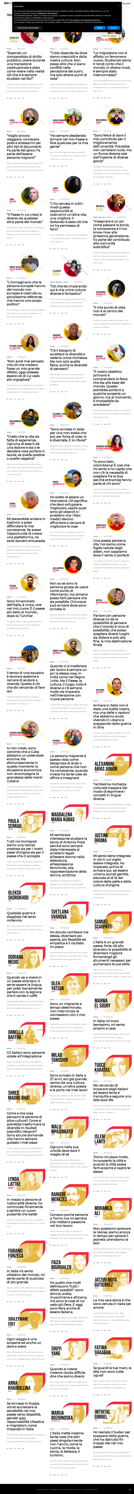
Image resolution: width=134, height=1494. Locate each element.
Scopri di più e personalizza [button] (28, 28)
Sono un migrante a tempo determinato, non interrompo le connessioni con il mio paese (67, 1011)
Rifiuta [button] (99, 28)
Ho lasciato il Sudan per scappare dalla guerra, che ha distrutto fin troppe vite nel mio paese (111, 1439)
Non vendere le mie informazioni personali (84, 20)
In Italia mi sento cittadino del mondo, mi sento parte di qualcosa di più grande (26, 1276)
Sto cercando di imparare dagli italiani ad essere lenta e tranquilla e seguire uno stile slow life (112, 1092)
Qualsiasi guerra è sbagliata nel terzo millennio (21, 916)
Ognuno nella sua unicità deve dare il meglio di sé (65, 1150)
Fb (7, 98)
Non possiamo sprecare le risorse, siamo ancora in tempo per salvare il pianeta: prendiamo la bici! (112, 1236)
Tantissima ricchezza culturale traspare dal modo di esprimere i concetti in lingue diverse (110, 791)
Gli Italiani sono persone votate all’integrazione (26, 1054)
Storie (9, 49)
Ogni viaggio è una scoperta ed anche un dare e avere (24, 1342)
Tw (15, 98)
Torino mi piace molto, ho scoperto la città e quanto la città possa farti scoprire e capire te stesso (111, 1164)
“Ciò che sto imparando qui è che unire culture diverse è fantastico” (68, 290)
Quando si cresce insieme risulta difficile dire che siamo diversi (67, 1372)
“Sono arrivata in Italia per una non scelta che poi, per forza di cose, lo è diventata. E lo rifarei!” (68, 434)
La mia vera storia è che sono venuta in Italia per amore (112, 1303)
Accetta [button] (113, 28)
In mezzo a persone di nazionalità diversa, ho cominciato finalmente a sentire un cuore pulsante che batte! (25, 1207)
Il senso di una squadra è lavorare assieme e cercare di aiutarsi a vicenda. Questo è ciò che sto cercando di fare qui (26, 682)
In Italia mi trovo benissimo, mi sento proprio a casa (109, 1024)
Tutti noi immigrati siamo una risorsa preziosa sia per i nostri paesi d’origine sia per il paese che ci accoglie (25, 848)
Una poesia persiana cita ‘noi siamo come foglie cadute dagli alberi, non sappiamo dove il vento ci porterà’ (111, 548)
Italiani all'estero (99, 217)
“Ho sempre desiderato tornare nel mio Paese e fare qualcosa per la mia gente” (69, 141)
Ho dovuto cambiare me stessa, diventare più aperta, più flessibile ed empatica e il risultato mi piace (69, 939)
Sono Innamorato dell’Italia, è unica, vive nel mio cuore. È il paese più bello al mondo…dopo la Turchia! (26, 608)
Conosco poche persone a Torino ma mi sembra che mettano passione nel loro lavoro (69, 1220)
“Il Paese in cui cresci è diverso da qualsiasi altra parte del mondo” (25, 218)
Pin (23, 98)
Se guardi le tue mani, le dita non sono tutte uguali (112, 1371)
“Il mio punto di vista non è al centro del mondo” (109, 311)
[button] (119, 5)
